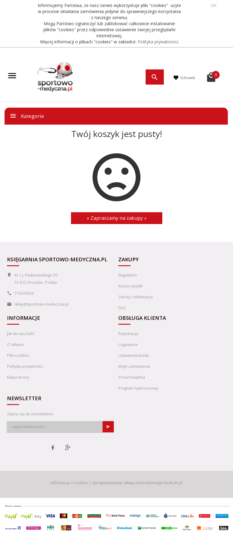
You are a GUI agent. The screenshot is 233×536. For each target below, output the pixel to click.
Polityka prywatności (158, 42)
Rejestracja (128, 333)
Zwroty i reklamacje (135, 297)
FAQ (122, 307)
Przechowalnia (131, 377)
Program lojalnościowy (138, 388)
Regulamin (127, 275)
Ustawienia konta (133, 355)
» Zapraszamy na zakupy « (117, 218)
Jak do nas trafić (21, 333)
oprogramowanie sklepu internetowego (127, 482)
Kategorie (26, 115)
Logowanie (128, 344)
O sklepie (15, 344)
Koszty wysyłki (130, 286)
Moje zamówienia (134, 366)
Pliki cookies (18, 355)
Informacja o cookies (69, 482)
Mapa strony (18, 377)
